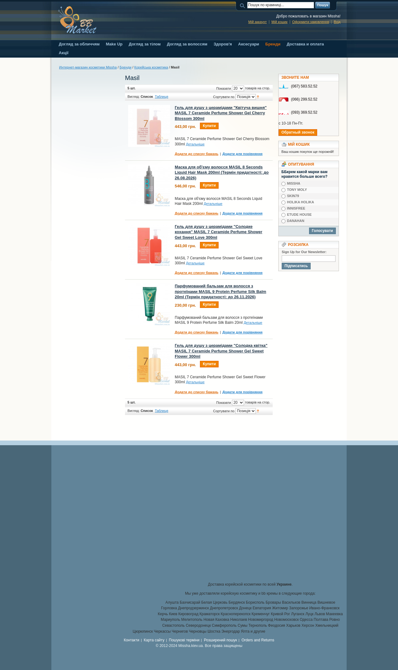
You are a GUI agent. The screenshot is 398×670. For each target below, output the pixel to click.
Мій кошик (279, 22)
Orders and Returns (258, 640)
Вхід (337, 22)
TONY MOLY (297, 189)
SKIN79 (293, 196)
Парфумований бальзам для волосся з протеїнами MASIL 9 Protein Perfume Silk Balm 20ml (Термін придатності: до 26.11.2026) (220, 291)
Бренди (126, 67)
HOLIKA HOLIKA (300, 202)
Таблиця (161, 96)
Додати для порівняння (242, 154)
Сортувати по (223, 97)
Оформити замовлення (310, 22)
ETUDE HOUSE (299, 214)
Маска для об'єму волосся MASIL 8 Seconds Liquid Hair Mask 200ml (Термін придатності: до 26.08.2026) (222, 172)
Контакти (131, 640)
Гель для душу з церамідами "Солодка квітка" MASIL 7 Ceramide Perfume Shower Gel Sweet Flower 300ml (221, 351)
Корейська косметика (151, 67)
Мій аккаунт (257, 22)
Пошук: (243, 5)
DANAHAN (295, 221)
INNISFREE (296, 208)
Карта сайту (154, 640)
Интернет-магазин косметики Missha (88, 67)
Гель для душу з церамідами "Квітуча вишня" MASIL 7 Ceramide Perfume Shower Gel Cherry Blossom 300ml (221, 113)
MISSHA (293, 183)
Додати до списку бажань (196, 154)
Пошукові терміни (184, 640)
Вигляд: (133, 96)
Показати (223, 88)
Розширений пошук (220, 640)
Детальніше (195, 144)
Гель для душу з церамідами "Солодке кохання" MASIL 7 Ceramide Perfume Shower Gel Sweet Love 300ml (218, 232)
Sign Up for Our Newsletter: (304, 252)
